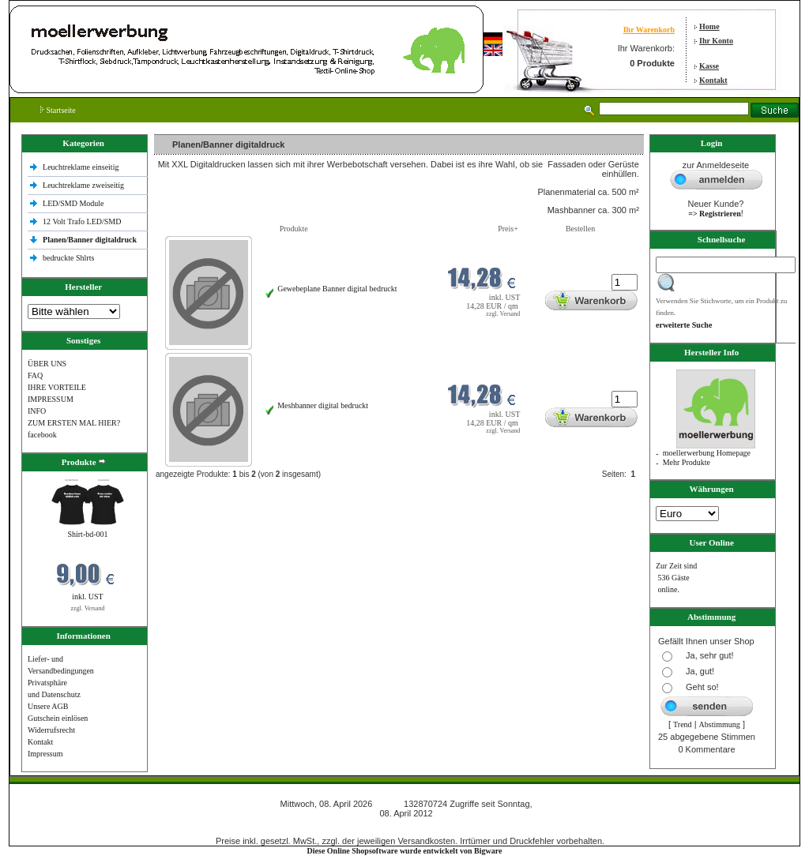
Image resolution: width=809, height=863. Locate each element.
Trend (682, 724)
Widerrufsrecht (51, 730)
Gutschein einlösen (58, 718)
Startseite (58, 110)
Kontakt (713, 80)
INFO (37, 411)
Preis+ (508, 228)
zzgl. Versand (88, 608)
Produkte (294, 228)
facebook (42, 434)
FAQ (35, 375)
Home (709, 26)
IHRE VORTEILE (57, 387)
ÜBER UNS (47, 363)
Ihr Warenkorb (649, 29)
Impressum (45, 753)
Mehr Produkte (686, 462)
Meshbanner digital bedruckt (322, 405)
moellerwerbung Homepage (707, 452)
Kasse (709, 66)
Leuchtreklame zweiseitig (84, 185)
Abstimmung (719, 724)
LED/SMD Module (73, 203)
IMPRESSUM (50, 399)
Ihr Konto (716, 40)
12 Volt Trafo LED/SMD (82, 221)
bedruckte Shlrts (68, 257)
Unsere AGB (48, 706)
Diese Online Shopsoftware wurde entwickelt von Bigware (404, 850)
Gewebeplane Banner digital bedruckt (337, 288)
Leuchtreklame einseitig (82, 167)
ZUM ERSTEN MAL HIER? (74, 422)
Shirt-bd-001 (87, 534)
